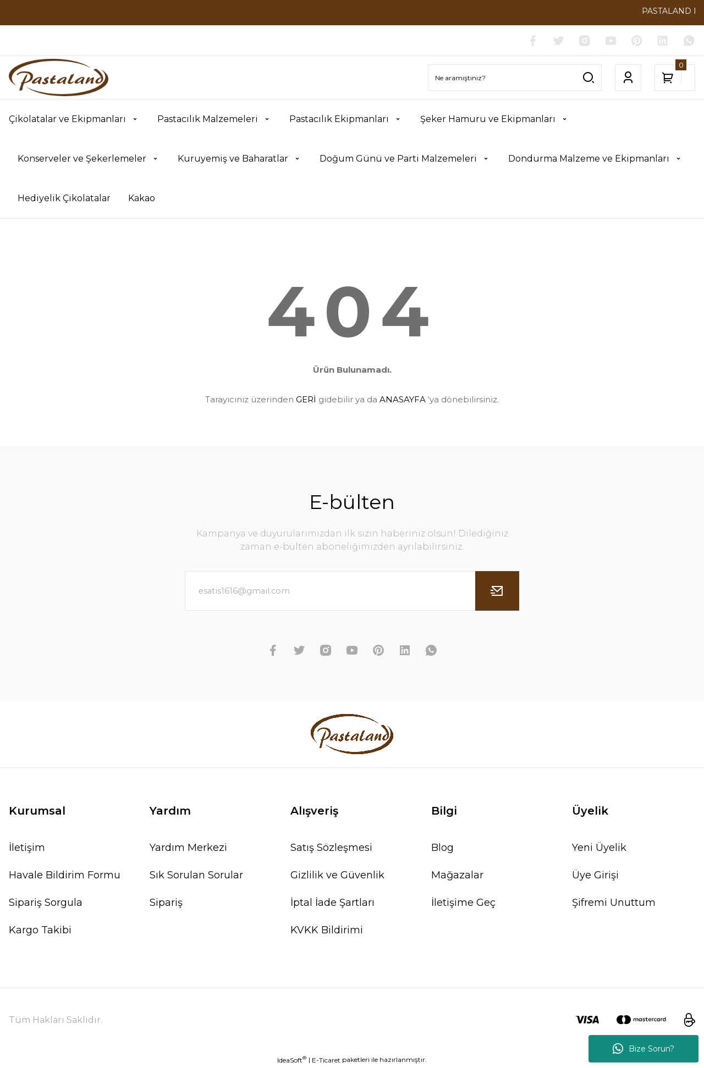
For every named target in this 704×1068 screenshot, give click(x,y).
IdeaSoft (291, 1059)
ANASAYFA (403, 400)
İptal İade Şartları (332, 903)
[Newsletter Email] (352, 591)
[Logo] (58, 77)
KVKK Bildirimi (326, 930)
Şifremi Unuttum (614, 903)
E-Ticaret (326, 1060)
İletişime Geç (463, 903)
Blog (442, 848)
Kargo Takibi (40, 930)
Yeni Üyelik (599, 848)
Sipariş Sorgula (45, 903)
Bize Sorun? (643, 1049)
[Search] (515, 78)
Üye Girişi (595, 875)
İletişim (27, 848)
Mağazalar (457, 875)
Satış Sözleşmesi (331, 848)
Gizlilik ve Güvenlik (337, 875)
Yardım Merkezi (188, 848)
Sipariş (166, 903)
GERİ (306, 400)
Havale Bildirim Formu (64, 875)
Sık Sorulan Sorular (196, 875)
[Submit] (497, 591)
